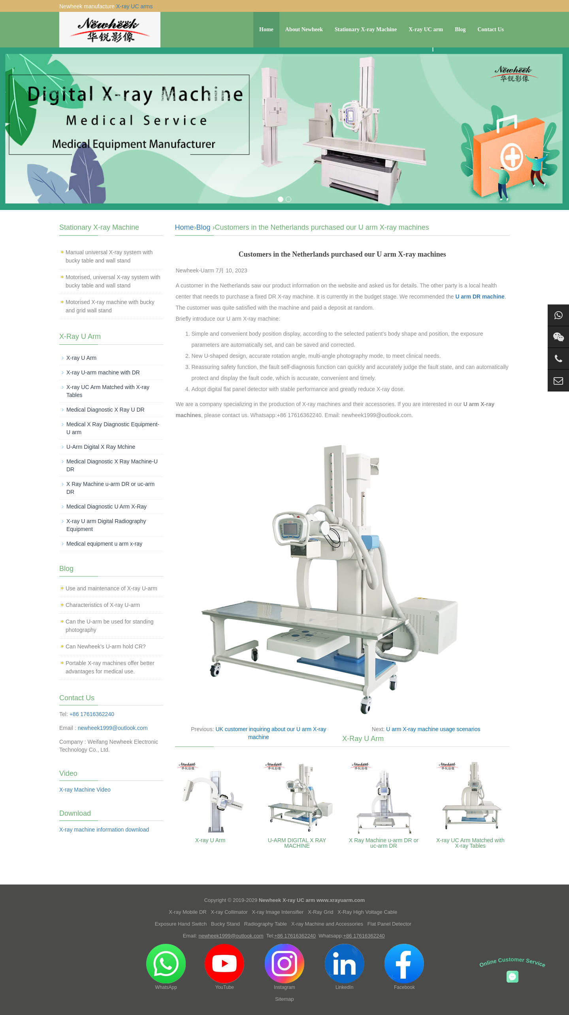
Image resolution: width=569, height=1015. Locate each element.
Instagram (284, 967)
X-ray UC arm (426, 29)
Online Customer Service (512, 962)
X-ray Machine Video (85, 789)
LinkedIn (344, 967)
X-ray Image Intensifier (278, 912)
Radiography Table (265, 924)
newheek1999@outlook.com (113, 728)
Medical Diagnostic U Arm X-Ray (106, 506)
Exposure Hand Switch (181, 924)
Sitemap (284, 999)
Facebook (404, 967)
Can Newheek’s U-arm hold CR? (106, 646)
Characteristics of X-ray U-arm (103, 605)
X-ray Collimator (229, 912)
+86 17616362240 (92, 714)
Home (266, 29)
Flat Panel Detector (389, 924)
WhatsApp (166, 967)
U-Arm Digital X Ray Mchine (100, 447)
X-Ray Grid (320, 912)
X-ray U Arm (210, 840)
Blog (460, 29)
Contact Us (491, 29)
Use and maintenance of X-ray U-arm (111, 588)
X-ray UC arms (134, 6)
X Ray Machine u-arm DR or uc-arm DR (383, 843)
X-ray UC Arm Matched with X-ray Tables (470, 843)
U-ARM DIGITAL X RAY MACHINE (297, 843)
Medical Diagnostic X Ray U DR (105, 409)
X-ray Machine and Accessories (327, 924)
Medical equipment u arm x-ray (104, 544)
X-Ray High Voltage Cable (367, 912)
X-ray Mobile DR (187, 912)
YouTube (224, 967)
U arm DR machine (479, 296)
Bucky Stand (225, 924)
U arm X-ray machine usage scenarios (433, 729)
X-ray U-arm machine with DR (103, 372)
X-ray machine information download (104, 829)
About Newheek (304, 29)
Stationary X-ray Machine (366, 29)
